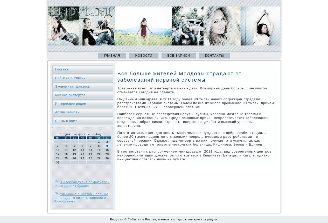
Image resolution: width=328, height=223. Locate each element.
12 (74, 150)
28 (91, 158)
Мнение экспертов (70, 95)
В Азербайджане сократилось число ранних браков (82, 184)
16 (107, 150)
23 (107, 154)
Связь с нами (66, 121)
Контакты (214, 55)
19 (74, 154)
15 (99, 150)
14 (91, 150)
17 (58, 154)
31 (58, 162)
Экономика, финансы (73, 86)
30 (107, 158)
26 (74, 158)
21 (91, 154)
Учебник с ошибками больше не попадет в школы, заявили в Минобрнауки (81, 197)
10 (58, 150)
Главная (112, 55)
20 (82, 154)
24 (58, 158)
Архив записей (67, 112)
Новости (143, 55)
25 (66, 158)
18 (66, 154)
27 (82, 158)
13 (82, 150)
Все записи (179, 55)
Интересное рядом (71, 104)
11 (66, 150)
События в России (70, 78)
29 (99, 158)
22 (99, 154)
